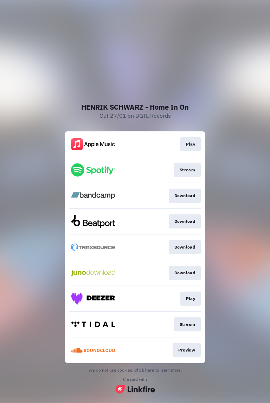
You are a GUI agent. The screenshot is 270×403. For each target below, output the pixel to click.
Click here (144, 370)
